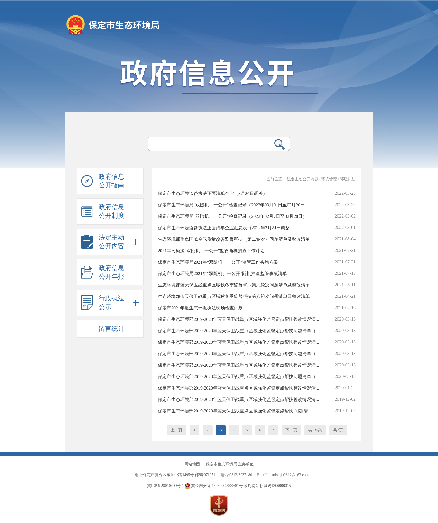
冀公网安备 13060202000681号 (214, 486)
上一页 (176, 430)
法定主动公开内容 (302, 179)
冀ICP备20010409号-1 (165, 486)
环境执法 (348, 179)
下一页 (291, 430)
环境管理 (329, 179)
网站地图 (192, 464)
